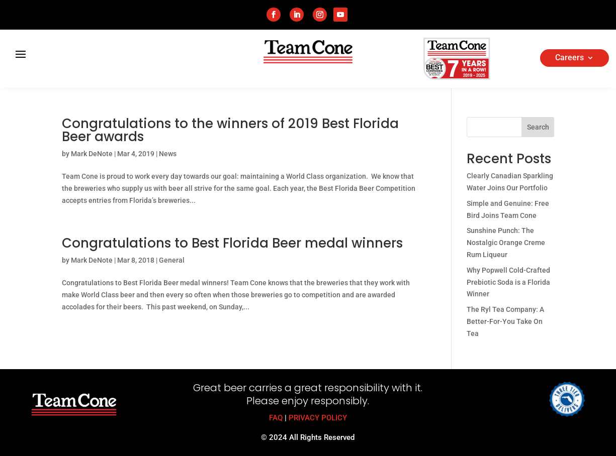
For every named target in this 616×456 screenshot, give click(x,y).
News (168, 154)
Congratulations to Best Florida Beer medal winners (232, 243)
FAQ (276, 417)
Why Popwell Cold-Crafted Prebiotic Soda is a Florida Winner (508, 282)
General (172, 260)
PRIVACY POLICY (318, 417)
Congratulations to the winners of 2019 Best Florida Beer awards (230, 130)
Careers (569, 58)
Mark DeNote (92, 154)
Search (538, 127)
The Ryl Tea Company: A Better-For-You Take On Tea (505, 321)
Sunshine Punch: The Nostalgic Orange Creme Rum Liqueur (506, 242)
